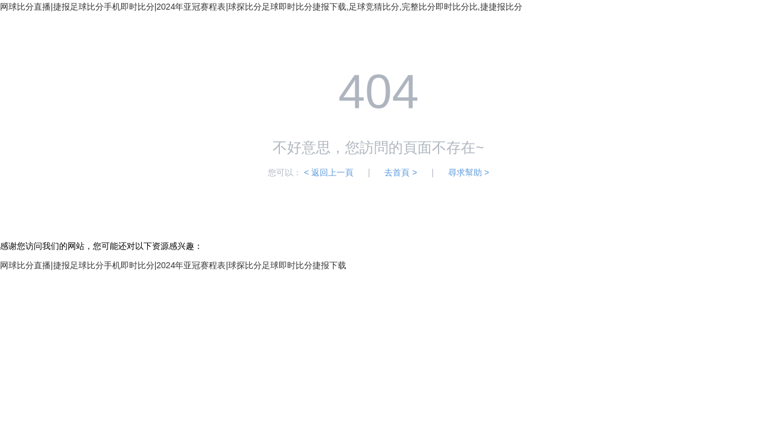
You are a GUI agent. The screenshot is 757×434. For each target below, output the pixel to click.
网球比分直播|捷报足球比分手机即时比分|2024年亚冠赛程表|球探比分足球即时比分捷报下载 (173, 265)
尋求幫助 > (468, 172)
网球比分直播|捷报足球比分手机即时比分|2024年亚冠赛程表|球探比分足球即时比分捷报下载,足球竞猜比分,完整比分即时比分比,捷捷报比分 (261, 6)
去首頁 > (400, 172)
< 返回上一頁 (328, 172)
